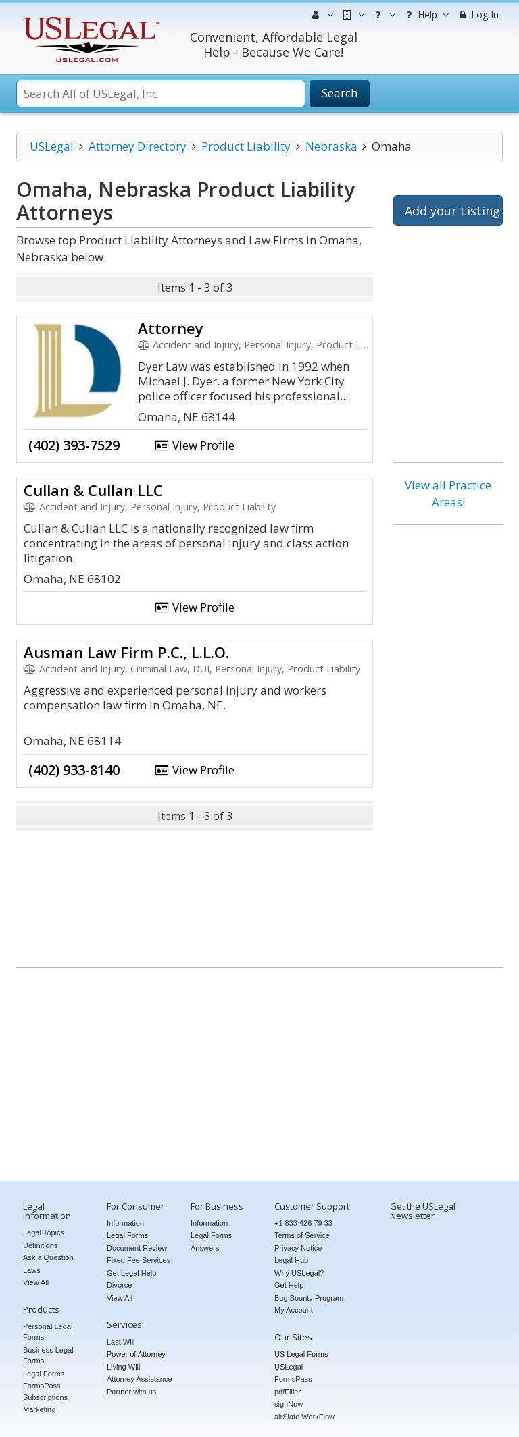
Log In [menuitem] (477, 14)
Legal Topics (43, 1232)
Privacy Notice (298, 1248)
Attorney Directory (138, 146)
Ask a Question (48, 1257)
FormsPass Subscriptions (45, 1391)
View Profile (194, 445)
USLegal (52, 146)
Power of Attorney (136, 1354)
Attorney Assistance (139, 1379)
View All (36, 1282)
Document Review (137, 1248)
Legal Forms (43, 1374)
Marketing (39, 1409)
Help (425, 15)
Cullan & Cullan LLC (93, 490)
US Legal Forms (301, 1354)
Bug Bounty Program (308, 1298)
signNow (288, 1404)
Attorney (170, 328)
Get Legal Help (131, 1273)
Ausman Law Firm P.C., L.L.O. (126, 652)
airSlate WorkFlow (304, 1417)
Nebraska (331, 146)
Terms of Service (302, 1235)
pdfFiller (287, 1392)
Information (125, 1223)
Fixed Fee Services (138, 1260)
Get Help (288, 1285)
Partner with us (131, 1392)
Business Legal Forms (48, 1355)
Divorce (119, 1285)
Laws (32, 1270)
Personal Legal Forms (47, 1332)
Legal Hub (291, 1260)
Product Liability (246, 146)
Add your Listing (452, 210)
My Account (293, 1310)
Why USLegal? (299, 1273)
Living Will (124, 1367)
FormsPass (293, 1379)
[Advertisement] (448, 741)
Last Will (121, 1342)
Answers (205, 1248)
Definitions (40, 1245)
